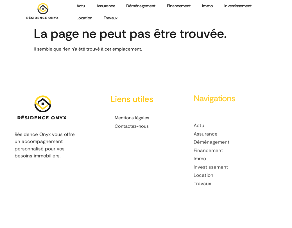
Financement (179, 6)
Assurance (105, 6)
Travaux (110, 18)
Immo (207, 6)
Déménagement (141, 6)
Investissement (238, 6)
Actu (80, 6)
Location (84, 18)
